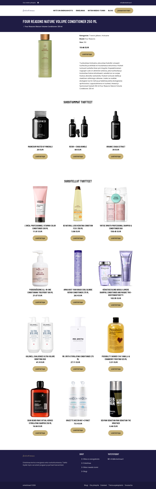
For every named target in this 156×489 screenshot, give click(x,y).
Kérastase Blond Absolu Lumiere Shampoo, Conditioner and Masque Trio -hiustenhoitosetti (116, 292)
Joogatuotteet (123, 11)
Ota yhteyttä (94, 485)
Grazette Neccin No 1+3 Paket (78, 420)
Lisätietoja (87, 54)
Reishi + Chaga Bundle (78, 146)
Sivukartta (128, 485)
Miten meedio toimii (96, 10)
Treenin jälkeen (95, 35)
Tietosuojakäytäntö (115, 485)
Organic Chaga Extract (115, 146)
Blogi (110, 10)
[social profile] (38, 3)
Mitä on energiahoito (63, 10)
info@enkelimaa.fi (126, 3)
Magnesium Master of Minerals (40, 146)
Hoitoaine (105, 35)
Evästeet (103, 485)
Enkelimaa (80, 10)
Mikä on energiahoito (91, 459)
